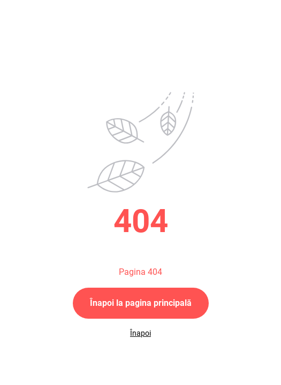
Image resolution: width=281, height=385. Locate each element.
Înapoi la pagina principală (141, 303)
